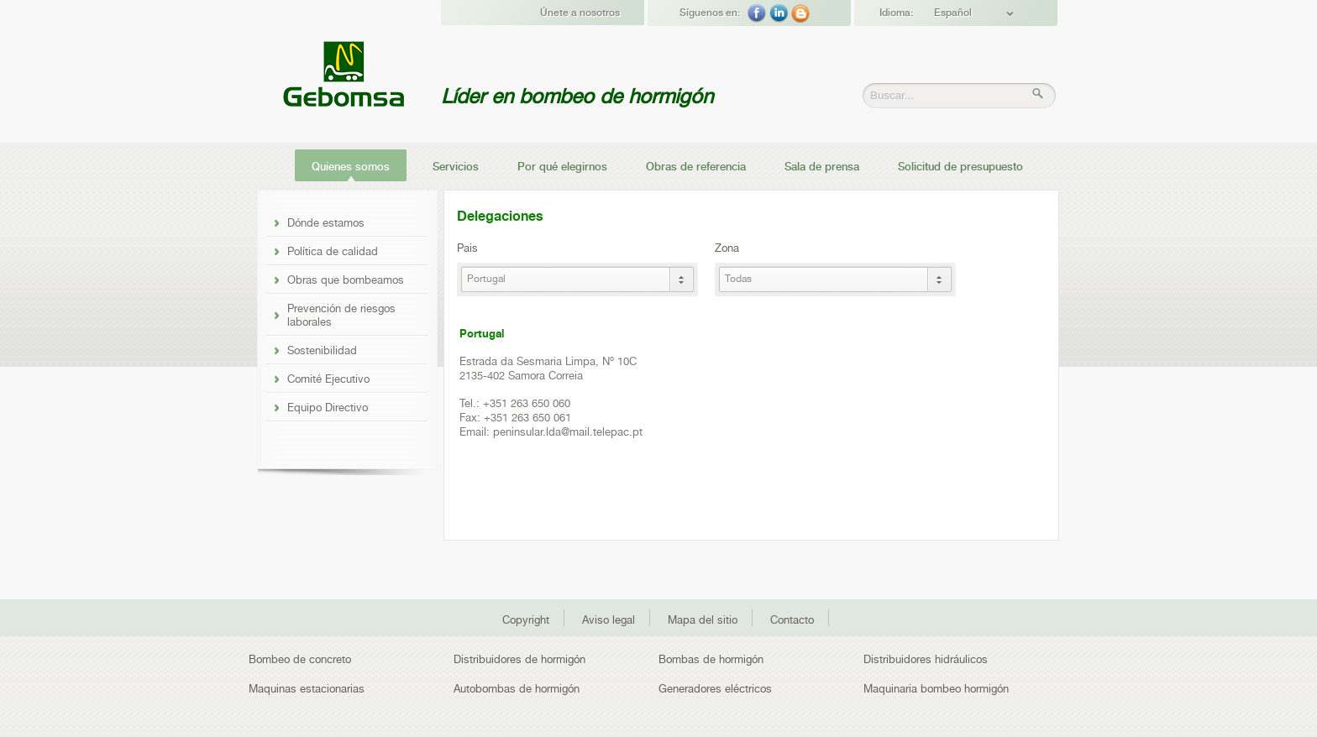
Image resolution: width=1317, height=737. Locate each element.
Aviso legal (608, 620)
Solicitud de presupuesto (960, 166)
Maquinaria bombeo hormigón (936, 688)
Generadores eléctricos (715, 688)
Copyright (525, 620)
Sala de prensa (821, 166)
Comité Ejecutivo (328, 378)
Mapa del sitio (702, 620)
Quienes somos (351, 166)
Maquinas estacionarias (307, 688)
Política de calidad (332, 251)
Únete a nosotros (580, 12)
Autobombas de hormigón (517, 688)
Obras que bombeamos (345, 279)
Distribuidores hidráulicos (925, 659)
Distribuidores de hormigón (519, 659)
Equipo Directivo (327, 407)
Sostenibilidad (322, 350)
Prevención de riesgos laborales (341, 314)
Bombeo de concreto (300, 659)
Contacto (792, 620)
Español (953, 12)
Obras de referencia (696, 166)
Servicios (456, 166)
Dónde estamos (326, 222)
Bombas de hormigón (710, 659)
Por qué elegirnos (562, 166)
